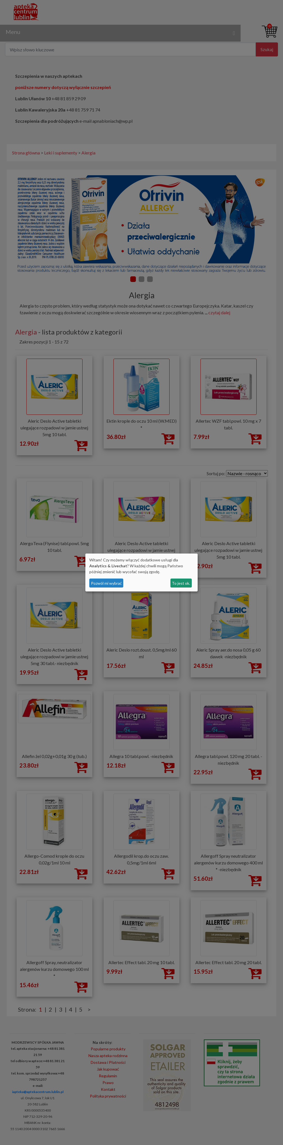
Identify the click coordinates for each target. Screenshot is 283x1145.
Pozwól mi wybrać (106, 583)
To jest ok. (181, 583)
